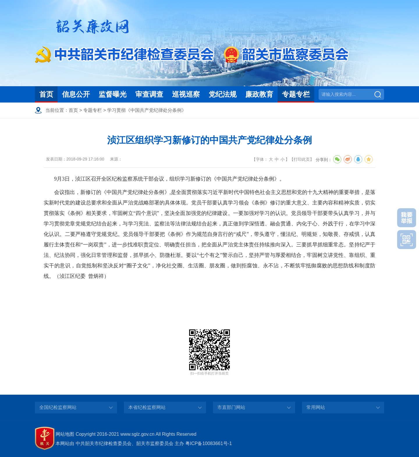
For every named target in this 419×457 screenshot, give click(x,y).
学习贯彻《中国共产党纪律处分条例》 (146, 110)
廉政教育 (259, 94)
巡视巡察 (186, 94)
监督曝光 (113, 94)
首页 (46, 94)
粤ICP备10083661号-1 (208, 443)
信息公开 (76, 94)
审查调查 (149, 94)
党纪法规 (223, 94)
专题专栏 (296, 94)
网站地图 (65, 434)
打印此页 (302, 159)
